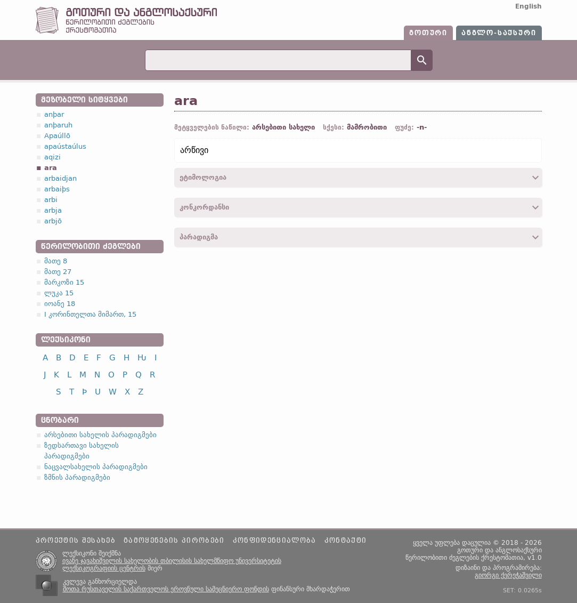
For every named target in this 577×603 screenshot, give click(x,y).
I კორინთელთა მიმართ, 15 (90, 314)
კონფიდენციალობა (274, 540)
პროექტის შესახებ (76, 540)
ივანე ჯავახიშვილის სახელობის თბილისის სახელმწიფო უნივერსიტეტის (171, 561)
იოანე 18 (59, 304)
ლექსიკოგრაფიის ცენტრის (103, 568)
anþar (54, 114)
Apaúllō (57, 136)
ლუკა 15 (59, 293)
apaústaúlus (65, 146)
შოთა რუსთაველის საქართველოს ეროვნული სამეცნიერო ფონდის (166, 589)
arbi (51, 200)
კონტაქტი (345, 540)
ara (50, 168)
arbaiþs (57, 189)
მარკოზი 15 (64, 282)
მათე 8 (55, 261)
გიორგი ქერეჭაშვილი (508, 575)
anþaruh (58, 125)
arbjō (53, 221)
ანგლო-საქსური (498, 33)
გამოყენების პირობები (174, 540)
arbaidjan (60, 178)
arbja (53, 210)
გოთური (428, 33)
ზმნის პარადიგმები (77, 477)
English (528, 6)
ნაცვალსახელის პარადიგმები (96, 467)
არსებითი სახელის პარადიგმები (100, 435)
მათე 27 (57, 272)
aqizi (52, 157)
